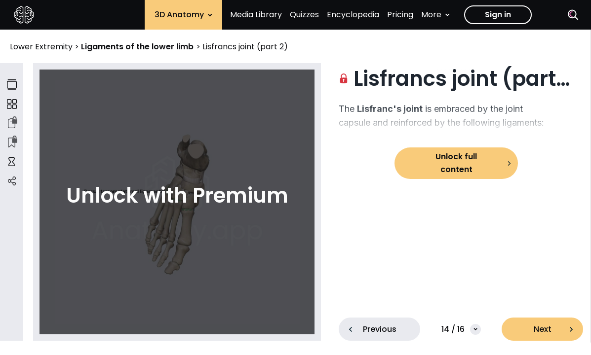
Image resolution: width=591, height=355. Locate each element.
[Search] (573, 14)
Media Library (256, 14)
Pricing (400, 14)
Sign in (498, 14)
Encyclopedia (353, 14)
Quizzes (304, 14)
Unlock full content (456, 163)
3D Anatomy (183, 14)
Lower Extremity (42, 46)
